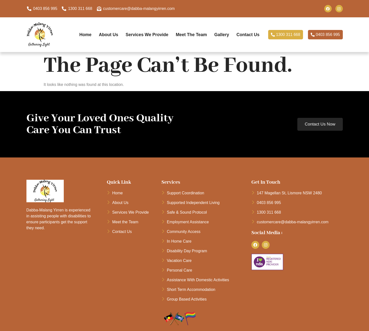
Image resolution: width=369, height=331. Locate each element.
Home (79, 34)
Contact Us (248, 34)
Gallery (220, 34)
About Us (103, 34)
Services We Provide (143, 34)
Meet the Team (189, 34)
